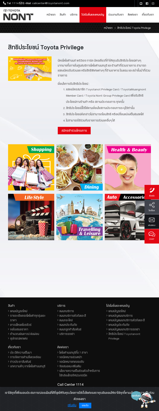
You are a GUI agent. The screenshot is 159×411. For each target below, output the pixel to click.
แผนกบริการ (66, 311)
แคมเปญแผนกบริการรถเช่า (124, 329)
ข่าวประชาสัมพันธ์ (20, 361)
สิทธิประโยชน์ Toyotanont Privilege (124, 336)
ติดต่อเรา (133, 14)
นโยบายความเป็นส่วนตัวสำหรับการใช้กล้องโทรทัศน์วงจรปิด (79, 373)
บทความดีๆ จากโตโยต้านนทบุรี (27, 366)
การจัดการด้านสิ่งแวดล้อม (25, 357)
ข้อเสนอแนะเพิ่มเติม (70, 366)
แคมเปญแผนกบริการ (120, 315)
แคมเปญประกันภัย (118, 324)
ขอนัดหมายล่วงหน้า (70, 357)
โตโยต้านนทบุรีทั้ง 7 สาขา (73, 352)
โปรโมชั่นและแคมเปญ (93, 14)
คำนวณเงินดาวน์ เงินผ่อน (24, 333)
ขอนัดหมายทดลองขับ (71, 361)
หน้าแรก (51, 14)
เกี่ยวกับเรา (148, 14)
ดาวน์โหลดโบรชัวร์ (20, 324)
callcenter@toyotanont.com (50, 3)
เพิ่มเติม (72, 405)
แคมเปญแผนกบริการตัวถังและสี (126, 320)
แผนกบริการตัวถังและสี (72, 315)
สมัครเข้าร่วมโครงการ (74, 130)
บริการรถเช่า (67, 333)
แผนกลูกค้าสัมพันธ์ (70, 329)
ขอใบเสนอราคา (19, 329)
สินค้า (63, 14)
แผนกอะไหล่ (66, 320)
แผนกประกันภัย (68, 324)
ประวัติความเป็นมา (21, 352)
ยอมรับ (85, 405)
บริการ (73, 14)
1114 (15, 3)
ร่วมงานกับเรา (116, 14)
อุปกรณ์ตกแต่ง (19, 338)
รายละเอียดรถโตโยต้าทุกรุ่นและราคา (28, 318)
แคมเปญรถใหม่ (18, 311)
